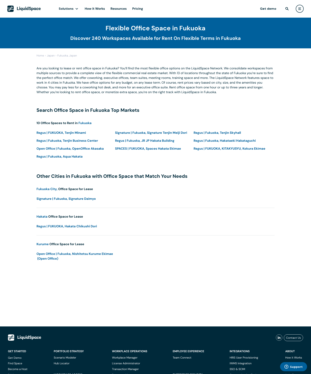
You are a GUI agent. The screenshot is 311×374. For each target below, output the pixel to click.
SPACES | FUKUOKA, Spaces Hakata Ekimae (148, 148)
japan (51, 55)
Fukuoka (84, 123)
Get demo (268, 9)
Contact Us (293, 338)
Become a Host (17, 369)
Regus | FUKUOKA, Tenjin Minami (61, 133)
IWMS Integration (241, 363)
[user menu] (300, 9)
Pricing (137, 9)
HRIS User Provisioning (244, 358)
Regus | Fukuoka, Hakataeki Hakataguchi (225, 141)
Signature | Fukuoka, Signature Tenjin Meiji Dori (151, 133)
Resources (118, 9)
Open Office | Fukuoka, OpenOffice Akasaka (70, 148)
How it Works (95, 9)
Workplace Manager (124, 358)
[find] (287, 9)
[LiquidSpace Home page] (24, 9)
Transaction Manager (125, 369)
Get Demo (15, 358)
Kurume (42, 244)
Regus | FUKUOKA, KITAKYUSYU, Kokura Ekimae (229, 148)
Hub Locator (62, 363)
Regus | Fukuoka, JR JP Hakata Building (144, 141)
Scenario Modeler (65, 358)
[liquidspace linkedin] (279, 337)
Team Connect (182, 358)
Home (40, 55)
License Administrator (126, 363)
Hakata (41, 216)
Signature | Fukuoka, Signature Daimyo (66, 199)
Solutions (66, 9)
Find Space (15, 363)
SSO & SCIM (237, 369)
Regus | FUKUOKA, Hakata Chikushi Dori (66, 226)
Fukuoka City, (46, 189)
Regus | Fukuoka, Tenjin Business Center (67, 141)
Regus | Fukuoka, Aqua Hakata (59, 156)
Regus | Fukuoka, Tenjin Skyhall (217, 133)
